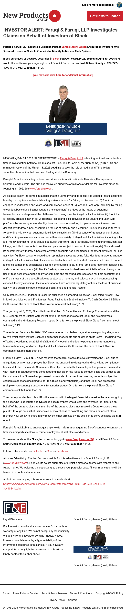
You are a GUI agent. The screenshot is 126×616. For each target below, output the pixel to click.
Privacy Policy (57, 600)
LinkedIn (37, 451)
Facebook (62, 451)
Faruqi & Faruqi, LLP (71, 158)
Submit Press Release (54, 593)
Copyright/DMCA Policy (109, 593)
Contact (72, 600)
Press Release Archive (25, 593)
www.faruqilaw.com (40, 188)
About (6, 593)
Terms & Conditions (81, 593)
